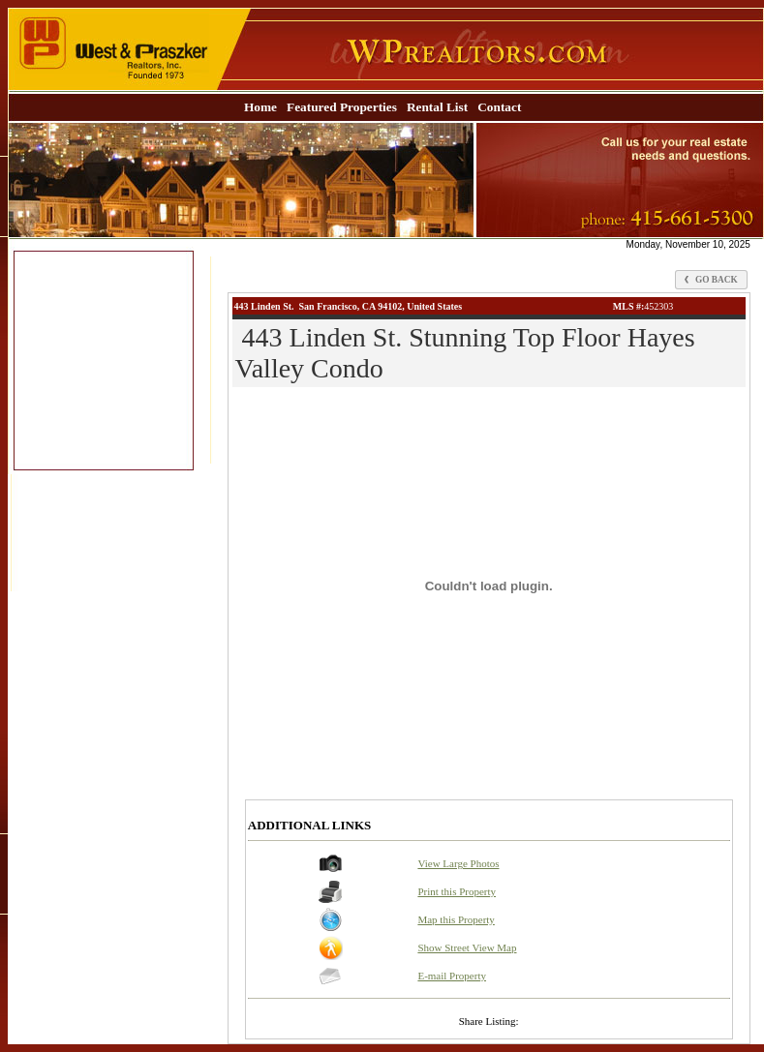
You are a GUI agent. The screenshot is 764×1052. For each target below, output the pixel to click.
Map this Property (455, 919)
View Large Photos (458, 863)
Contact (499, 107)
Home (260, 107)
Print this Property (456, 891)
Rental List (437, 107)
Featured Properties (342, 107)
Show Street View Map (466, 947)
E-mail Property (451, 975)
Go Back (711, 280)
